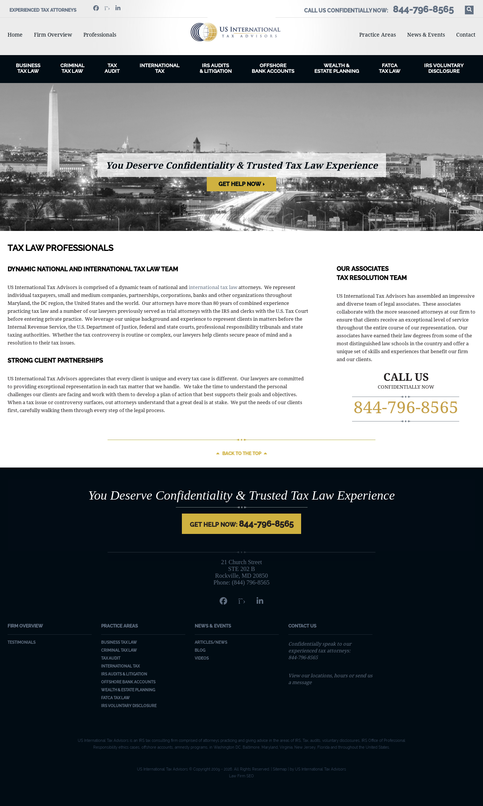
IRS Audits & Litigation (124, 674)
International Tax (160, 68)
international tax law (213, 287)
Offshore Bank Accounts (273, 68)
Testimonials (21, 642)
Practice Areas (377, 34)
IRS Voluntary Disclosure (444, 68)
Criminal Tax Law (119, 650)
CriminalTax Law (72, 68)
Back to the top (241, 453)
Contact (465, 34)
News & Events (426, 34)
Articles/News (211, 642)
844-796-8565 (406, 406)
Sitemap (280, 769)
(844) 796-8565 (250, 582)
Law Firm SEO (241, 776)
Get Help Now (239, 184)
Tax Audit (112, 68)
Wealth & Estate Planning (336, 68)
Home (15, 34)
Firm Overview (53, 34)
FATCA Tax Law (389, 68)
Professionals (99, 34)
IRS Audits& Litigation (216, 68)
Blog (200, 650)
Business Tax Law (119, 642)
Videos (202, 658)
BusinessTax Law (28, 68)
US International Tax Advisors (241, 32)
